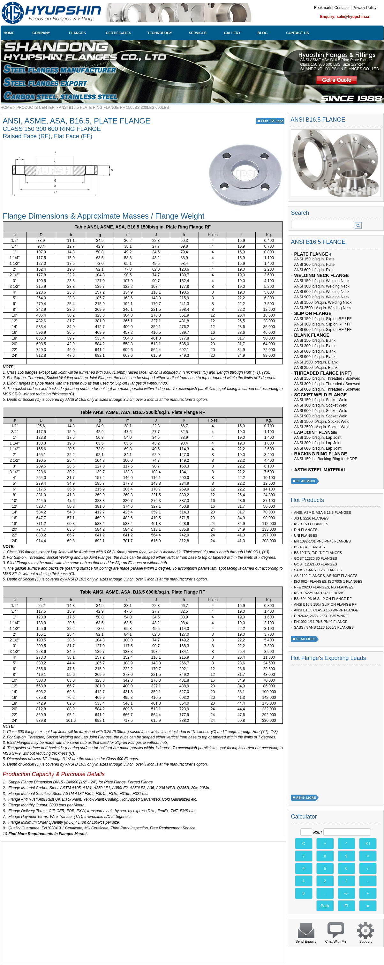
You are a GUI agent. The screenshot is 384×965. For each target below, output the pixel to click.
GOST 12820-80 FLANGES (315, 558)
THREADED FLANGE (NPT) (323, 373)
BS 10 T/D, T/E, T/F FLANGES (318, 553)
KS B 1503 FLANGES (311, 524)
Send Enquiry (305, 941)
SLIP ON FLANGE (313, 313)
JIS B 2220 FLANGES (311, 518)
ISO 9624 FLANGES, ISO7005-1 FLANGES (328, 581)
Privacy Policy (365, 7)
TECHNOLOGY (159, 33)
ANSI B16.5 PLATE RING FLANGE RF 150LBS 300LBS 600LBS (114, 107)
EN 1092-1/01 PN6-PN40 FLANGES (322, 541)
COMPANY (41, 33)
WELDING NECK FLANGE (321, 275)
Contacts (341, 7)
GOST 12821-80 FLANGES (315, 564)
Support (365, 941)
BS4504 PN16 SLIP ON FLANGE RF (323, 599)
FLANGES (77, 33)
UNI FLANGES (305, 535)
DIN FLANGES (305, 530)
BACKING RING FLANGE (320, 453)
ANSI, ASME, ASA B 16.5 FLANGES (322, 512)
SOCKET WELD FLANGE (320, 394)
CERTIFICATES (118, 33)
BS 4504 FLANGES (309, 547)
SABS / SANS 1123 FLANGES (318, 570)
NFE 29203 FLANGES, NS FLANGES (323, 587)
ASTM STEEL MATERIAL (320, 469)
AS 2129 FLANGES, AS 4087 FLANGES (326, 576)
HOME (9, 33)
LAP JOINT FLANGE (315, 432)
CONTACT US (297, 33)
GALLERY (232, 33)
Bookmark (322, 7)
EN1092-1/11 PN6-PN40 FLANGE (321, 622)
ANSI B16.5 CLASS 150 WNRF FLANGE (326, 610)
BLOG (263, 33)
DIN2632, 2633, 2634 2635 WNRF (321, 616)
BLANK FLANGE (311, 335)
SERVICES (198, 33)
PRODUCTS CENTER (35, 107)
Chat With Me (336, 941)
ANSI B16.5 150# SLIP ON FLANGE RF (325, 604)
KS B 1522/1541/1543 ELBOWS (319, 593)
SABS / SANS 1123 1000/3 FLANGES (324, 627)
